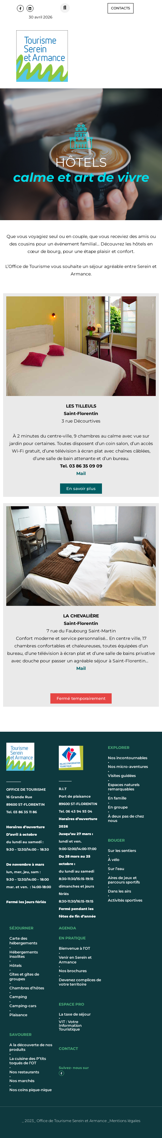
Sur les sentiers (122, 850)
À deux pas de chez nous (126, 818)
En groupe (118, 807)
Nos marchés (21, 1080)
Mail (81, 473)
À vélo (113, 859)
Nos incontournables (127, 757)
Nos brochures (73, 970)
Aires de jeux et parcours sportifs (124, 879)
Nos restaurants (24, 1072)
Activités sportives (125, 900)
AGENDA (67, 928)
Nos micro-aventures (128, 766)
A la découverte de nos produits (30, 1046)
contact (68, 1048)
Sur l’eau (116, 868)
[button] (65, 8)
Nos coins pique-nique (30, 1089)
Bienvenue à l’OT (74, 948)
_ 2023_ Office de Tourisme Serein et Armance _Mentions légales (81, 1120)
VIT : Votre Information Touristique (70, 1025)
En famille (117, 798)
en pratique (72, 938)
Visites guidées (122, 775)
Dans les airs (119, 891)
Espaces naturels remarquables (123, 786)
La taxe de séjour (75, 1014)
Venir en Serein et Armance (75, 959)
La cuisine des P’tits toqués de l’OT (27, 1060)
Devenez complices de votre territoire (80, 982)
